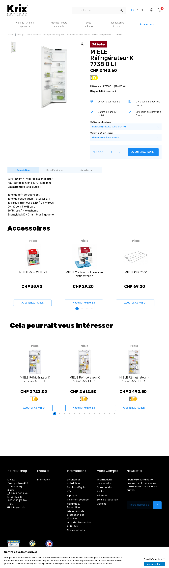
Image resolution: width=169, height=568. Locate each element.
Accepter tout (154, 564)
